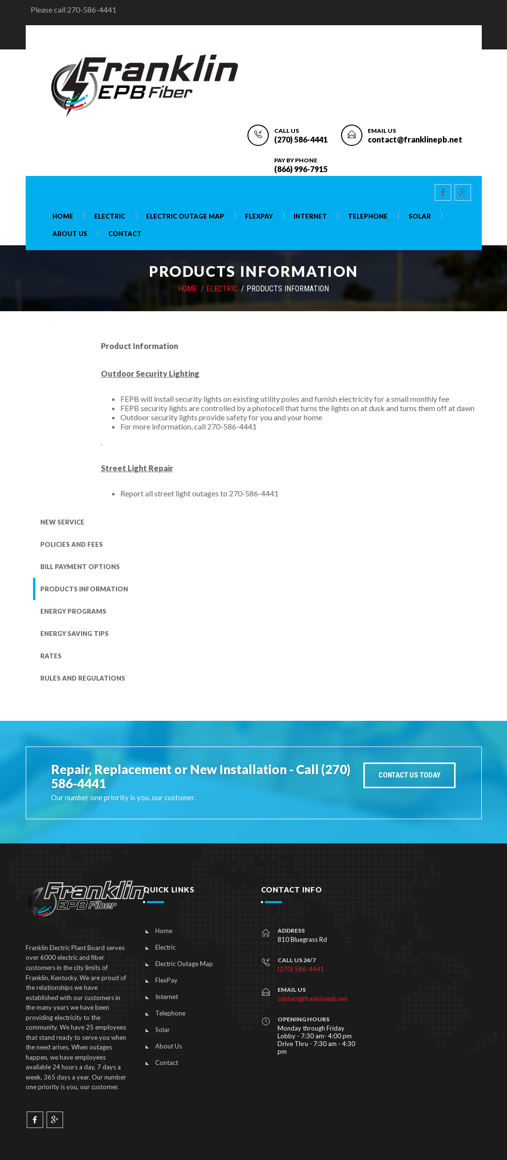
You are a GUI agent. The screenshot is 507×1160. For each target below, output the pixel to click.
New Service (62, 522)
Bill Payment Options (80, 567)
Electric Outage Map (185, 216)
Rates (51, 656)
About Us (69, 234)
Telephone (368, 216)
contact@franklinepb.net (415, 139)
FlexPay (259, 216)
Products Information (84, 589)
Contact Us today (409, 775)
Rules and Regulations (82, 678)
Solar (420, 216)
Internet (310, 216)
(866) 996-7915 (300, 169)
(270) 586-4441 (300, 139)
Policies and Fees (71, 544)
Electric (109, 216)
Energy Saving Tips (74, 633)
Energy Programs (73, 611)
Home (62, 216)
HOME (187, 288)
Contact (125, 234)
